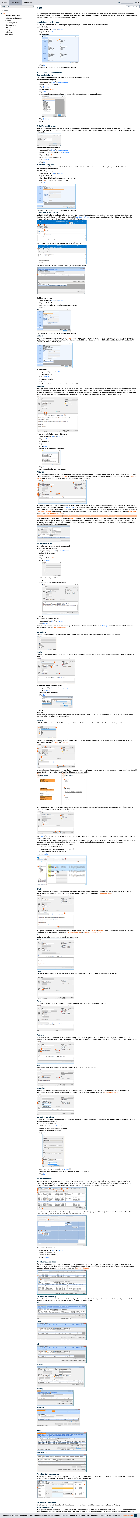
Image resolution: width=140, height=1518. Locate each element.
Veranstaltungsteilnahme (111, 1092)
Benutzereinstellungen (44, 511)
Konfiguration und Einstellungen (13, 18)
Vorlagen (55, 742)
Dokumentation (15, 2)
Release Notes (28, 2)
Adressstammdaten (9, 25)
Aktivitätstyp (63, 476)
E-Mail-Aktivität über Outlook (93, 933)
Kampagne (7, 30)
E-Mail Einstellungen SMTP (73, 933)
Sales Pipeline (8, 34)
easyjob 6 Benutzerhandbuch (55, 513)
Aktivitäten (7, 20)
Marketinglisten (8, 32)
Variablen (65, 742)
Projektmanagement (10, 23)
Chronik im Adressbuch (82, 1268)
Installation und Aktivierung (12, 16)
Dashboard (7, 27)
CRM (3, 13)
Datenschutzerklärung (127, 1516)
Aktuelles (4, 2)
